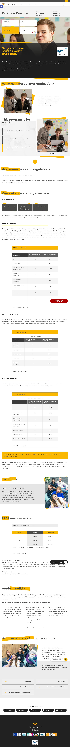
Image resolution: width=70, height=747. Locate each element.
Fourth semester (21, 371)
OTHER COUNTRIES (21, 553)
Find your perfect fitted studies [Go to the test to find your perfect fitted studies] (57, 659)
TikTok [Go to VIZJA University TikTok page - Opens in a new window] (60, 710)
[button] (1, 6)
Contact (25, 717)
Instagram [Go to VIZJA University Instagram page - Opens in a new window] (35, 710)
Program (25, 4)
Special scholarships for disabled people (20, 692)
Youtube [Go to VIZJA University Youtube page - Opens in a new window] (22, 710)
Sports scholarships (25, 687)
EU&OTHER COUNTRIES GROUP (25, 525)
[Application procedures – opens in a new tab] (24, 180)
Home (3, 8)
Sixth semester (20, 446)
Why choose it (19, 4)
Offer (5, 8)
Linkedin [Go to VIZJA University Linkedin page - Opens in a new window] (48, 710)
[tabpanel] (52, 135)
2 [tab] (52, 153)
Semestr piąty (20, 394)
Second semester (21, 307)
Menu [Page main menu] (66, 4)
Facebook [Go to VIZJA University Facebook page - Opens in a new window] (9, 710)
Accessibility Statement (50, 717)
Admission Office (18, 717)
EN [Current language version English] (66, 1)
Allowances (61, 681)
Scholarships (37, 4)
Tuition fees (30, 4)
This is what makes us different (56, 687)
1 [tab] (50, 153)
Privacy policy (40, 717)
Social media (32, 717)
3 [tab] (53, 153)
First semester (20, 247)
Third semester (20, 332)
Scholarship (28, 681)
